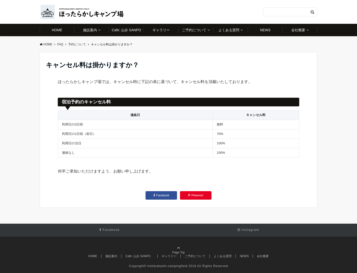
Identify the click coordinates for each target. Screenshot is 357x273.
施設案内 (90, 30)
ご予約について (194, 30)
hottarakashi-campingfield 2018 (172, 266)
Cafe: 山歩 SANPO (128, 30)
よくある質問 (228, 30)
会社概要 (298, 30)
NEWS (265, 30)
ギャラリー (161, 30)
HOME (57, 30)
